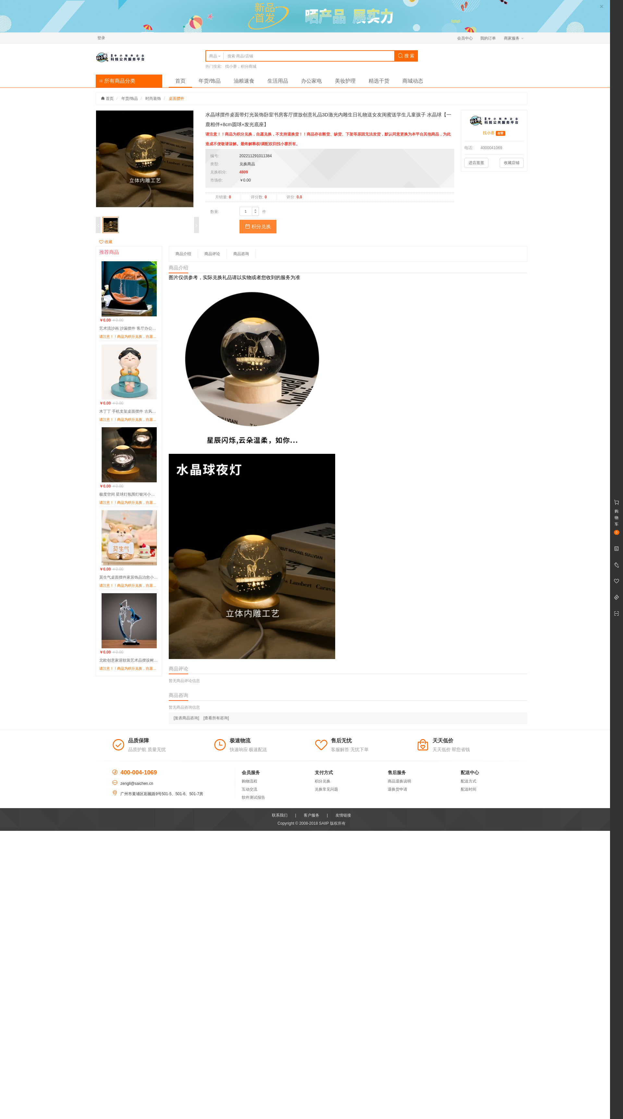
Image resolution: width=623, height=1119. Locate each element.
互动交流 (249, 789)
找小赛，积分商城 (240, 66)
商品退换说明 (399, 781)
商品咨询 (241, 254)
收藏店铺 (511, 162)
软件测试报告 (253, 797)
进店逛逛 (476, 162)
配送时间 (468, 789)
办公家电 (311, 81)
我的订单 (488, 38)
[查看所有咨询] (216, 718)
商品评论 (212, 254)
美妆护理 (345, 81)
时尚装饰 (153, 98)
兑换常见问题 (326, 789)
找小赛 (489, 133)
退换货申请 (397, 789)
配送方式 (468, 781)
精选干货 (379, 81)
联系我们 (279, 815)
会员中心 (465, 38)
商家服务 (514, 38)
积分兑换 (258, 226)
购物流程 (249, 781)
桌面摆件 (176, 98)
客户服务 (311, 815)
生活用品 (277, 81)
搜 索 (406, 55)
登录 (101, 38)
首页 (180, 81)
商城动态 (412, 81)
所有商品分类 (117, 81)
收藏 (105, 242)
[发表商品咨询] (186, 718)
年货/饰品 (210, 81)
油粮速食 (244, 81)
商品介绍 (183, 254)
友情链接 (343, 815)
